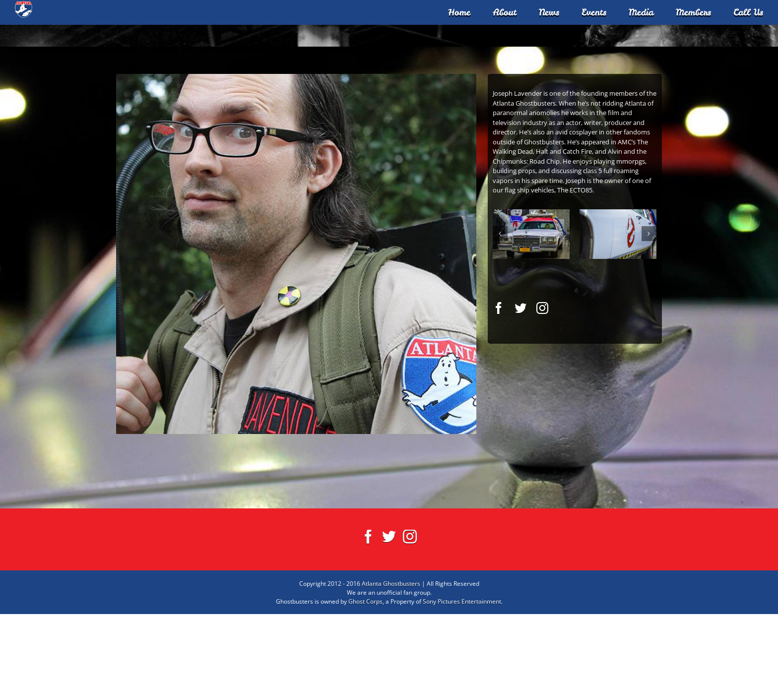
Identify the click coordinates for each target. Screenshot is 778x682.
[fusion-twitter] (520, 376)
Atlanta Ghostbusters (391, 651)
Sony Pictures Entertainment (462, 669)
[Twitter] (389, 605)
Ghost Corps (365, 669)
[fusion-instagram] (542, 376)
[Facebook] (368, 605)
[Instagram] (410, 605)
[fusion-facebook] (499, 376)
